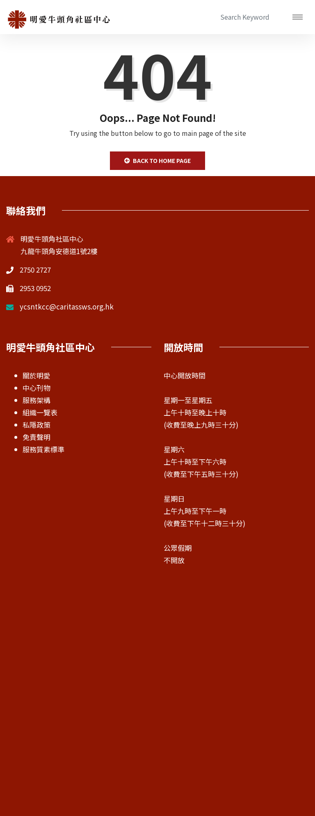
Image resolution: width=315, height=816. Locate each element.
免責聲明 (36, 437)
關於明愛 (36, 375)
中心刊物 (36, 388)
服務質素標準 (43, 449)
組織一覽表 (40, 412)
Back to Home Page (157, 160)
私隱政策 (36, 424)
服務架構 (36, 400)
